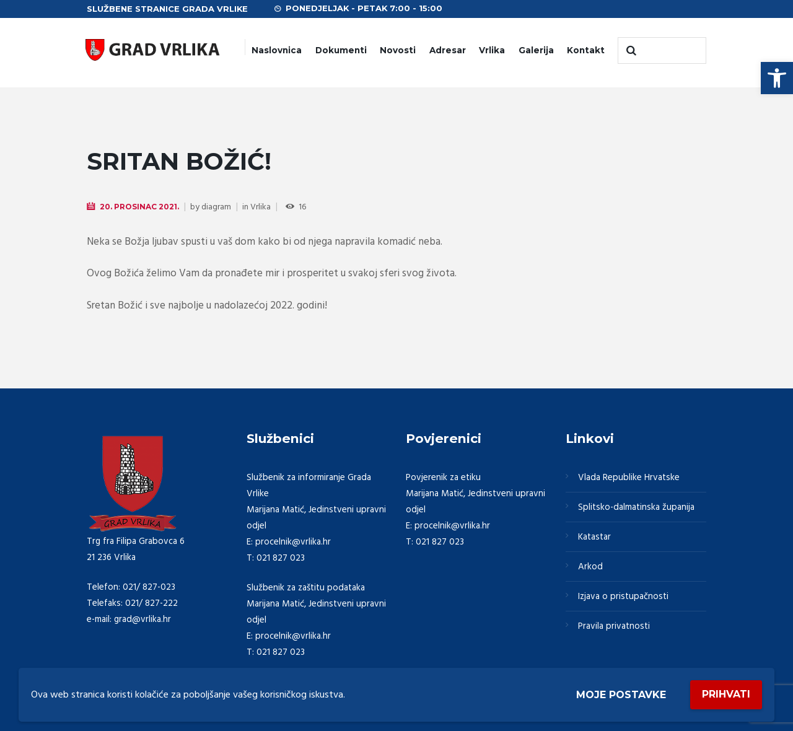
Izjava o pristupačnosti (623, 596)
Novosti (398, 50)
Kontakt (586, 50)
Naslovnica (277, 50)
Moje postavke (621, 695)
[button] (777, 78)
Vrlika (492, 50)
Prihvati (726, 694)
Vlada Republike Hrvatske (629, 477)
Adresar (447, 50)
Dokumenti (341, 50)
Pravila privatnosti (614, 626)
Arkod (590, 566)
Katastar (594, 537)
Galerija (536, 50)
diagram (216, 207)
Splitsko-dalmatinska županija (636, 507)
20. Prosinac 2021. (139, 206)
